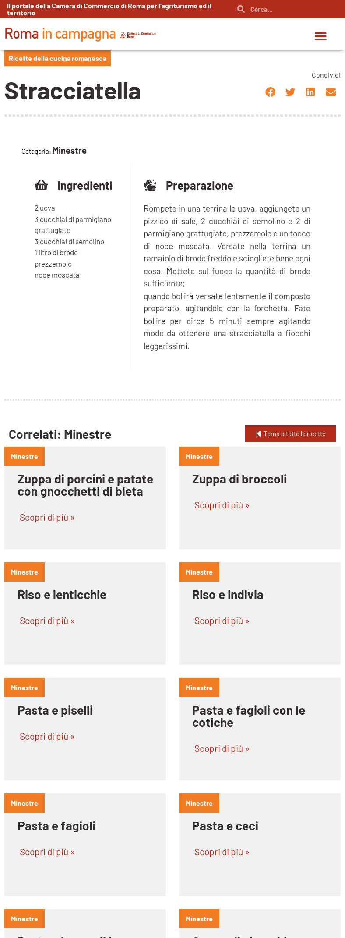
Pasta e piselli (55, 709)
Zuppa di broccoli (239, 478)
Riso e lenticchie (62, 594)
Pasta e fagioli (56, 825)
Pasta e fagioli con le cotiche (248, 716)
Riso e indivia (228, 594)
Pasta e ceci (225, 825)
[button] (321, 36)
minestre (24, 456)
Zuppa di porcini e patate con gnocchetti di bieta (85, 484)
